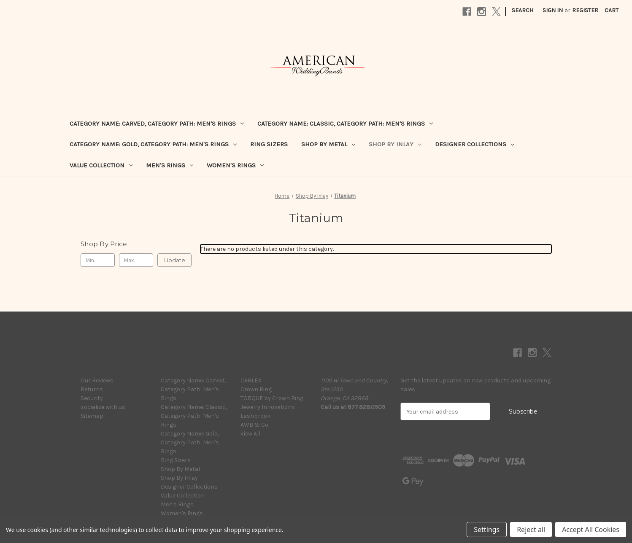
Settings (487, 529)
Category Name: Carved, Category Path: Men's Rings (157, 123)
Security (92, 398)
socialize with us (103, 407)
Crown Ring (256, 389)
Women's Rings (235, 165)
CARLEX (251, 380)
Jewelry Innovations (267, 407)
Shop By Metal (328, 144)
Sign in (553, 10)
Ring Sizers (269, 144)
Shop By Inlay (395, 144)
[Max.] (136, 260)
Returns (92, 389)
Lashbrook (255, 415)
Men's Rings (169, 165)
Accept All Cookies (590, 529)
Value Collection (101, 165)
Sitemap (92, 415)
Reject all (531, 529)
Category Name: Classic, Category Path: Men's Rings (345, 123)
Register (585, 10)
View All (250, 433)
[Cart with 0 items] (611, 10)
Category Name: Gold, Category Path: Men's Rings (153, 144)
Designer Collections (474, 144)
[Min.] (98, 260)
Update (174, 260)
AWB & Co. (254, 424)
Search (522, 10)
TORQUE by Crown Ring (271, 398)
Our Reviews (97, 380)
